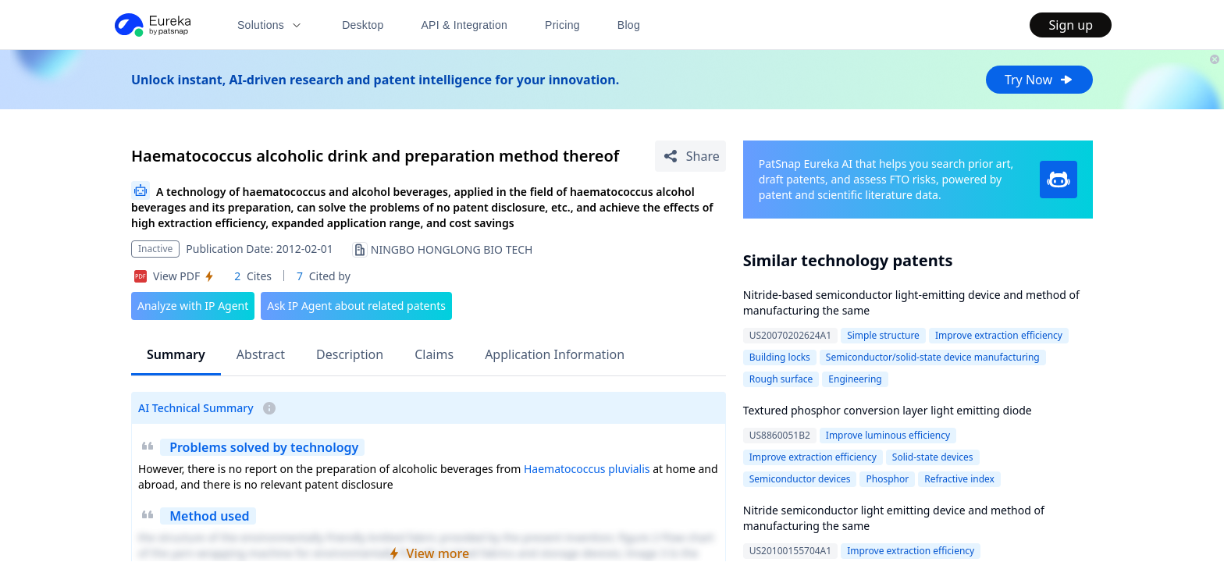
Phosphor (887, 479)
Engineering (854, 379)
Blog (628, 25)
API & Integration (464, 25)
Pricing (562, 25)
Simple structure (883, 335)
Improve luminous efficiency (888, 435)
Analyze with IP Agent (192, 305)
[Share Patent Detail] (690, 156)
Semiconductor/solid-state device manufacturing (933, 357)
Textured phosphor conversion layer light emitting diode (887, 410)
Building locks (779, 357)
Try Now (1039, 79)
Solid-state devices (932, 457)
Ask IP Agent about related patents (356, 305)
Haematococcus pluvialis (587, 468)
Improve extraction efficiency (998, 335)
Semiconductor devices (800, 479)
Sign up (1070, 25)
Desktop (362, 25)
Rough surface (781, 379)
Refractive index (959, 479)
